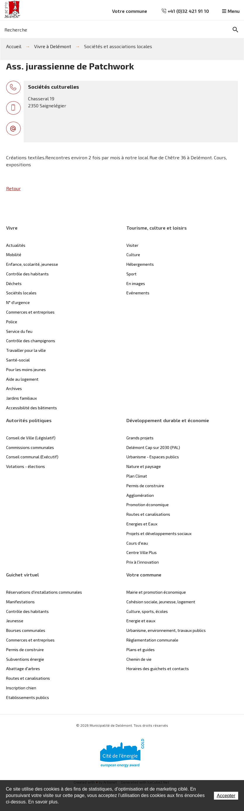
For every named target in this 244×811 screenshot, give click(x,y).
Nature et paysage (143, 466)
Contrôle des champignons (30, 340)
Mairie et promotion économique (156, 592)
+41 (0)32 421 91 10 (185, 11)
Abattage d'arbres (23, 668)
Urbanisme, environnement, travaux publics (166, 630)
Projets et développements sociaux (158, 533)
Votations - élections (25, 466)
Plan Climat (136, 475)
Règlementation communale (152, 639)
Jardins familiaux (21, 398)
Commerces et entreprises (30, 312)
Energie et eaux (140, 620)
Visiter (132, 245)
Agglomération (140, 495)
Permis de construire (145, 485)
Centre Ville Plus (141, 552)
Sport (131, 273)
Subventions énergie (25, 659)
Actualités (15, 245)
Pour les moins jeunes (26, 369)
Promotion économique (147, 504)
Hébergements (140, 264)
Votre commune (129, 11)
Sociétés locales (21, 292)
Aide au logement (22, 379)
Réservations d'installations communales (44, 592)
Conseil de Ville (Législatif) (30, 437)
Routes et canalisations (148, 514)
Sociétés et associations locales (118, 46)
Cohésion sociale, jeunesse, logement (160, 601)
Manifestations (20, 601)
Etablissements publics (27, 697)
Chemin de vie (138, 659)
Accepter (226, 795)
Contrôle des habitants (27, 273)
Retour (13, 188)
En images (135, 283)
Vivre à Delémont (52, 46)
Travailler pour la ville (26, 350)
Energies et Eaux (141, 523)
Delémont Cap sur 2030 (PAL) (153, 447)
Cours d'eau (137, 543)
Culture (133, 254)
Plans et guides (140, 649)
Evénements (137, 292)
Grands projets (140, 437)
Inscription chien (21, 687)
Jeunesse (14, 620)
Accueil (13, 46)
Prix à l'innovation (142, 562)
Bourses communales (25, 630)
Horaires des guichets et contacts (157, 668)
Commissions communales (30, 447)
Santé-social (18, 359)
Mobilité (13, 254)
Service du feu (19, 331)
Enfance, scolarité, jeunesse (32, 264)
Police (11, 321)
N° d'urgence (18, 302)
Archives (14, 388)
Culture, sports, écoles (147, 611)
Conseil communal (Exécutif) (32, 456)
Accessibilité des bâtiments (31, 407)
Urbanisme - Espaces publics (152, 456)
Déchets (14, 283)
